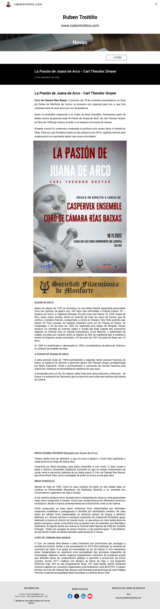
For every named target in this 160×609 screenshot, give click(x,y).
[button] (156, 4)
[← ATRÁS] (116, 57)
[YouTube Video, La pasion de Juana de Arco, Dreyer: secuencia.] (80, 416)
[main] (80, 21)
